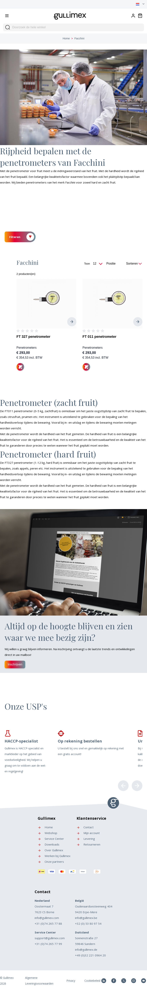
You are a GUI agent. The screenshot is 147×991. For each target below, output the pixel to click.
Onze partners (51, 861)
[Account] (133, 15)
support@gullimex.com (50, 938)
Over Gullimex (50, 850)
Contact (85, 827)
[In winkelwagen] (20, 367)
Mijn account (88, 833)
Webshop (47, 833)
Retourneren (88, 844)
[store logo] (70, 15)
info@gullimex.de (86, 949)
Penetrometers (26, 347)
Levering (86, 839)
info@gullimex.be (86, 918)
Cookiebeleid (92, 980)
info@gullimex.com (47, 918)
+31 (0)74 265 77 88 (48, 923)
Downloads (48, 844)
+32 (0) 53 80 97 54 (88, 923)
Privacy (70, 980)
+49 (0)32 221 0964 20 (90, 955)
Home (66, 38)
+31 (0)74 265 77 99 (48, 944)
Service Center (51, 839)
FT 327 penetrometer (33, 337)
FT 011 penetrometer (99, 337)
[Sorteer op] (115, 263)
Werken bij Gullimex (54, 856)
